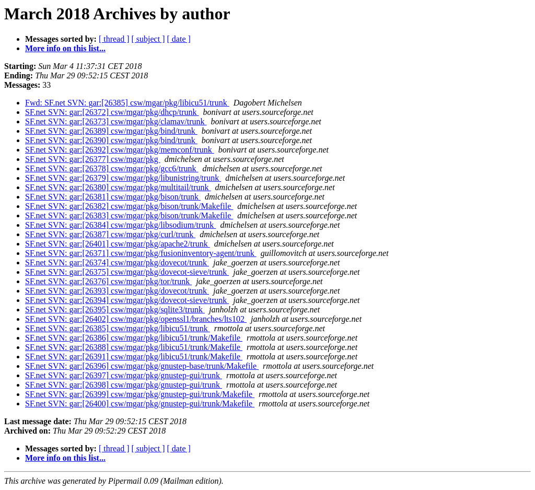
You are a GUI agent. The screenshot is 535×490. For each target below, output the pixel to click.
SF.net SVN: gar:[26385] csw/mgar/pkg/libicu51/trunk (117, 328)
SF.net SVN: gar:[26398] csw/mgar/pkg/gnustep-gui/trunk (123, 384)
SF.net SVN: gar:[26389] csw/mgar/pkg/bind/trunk (111, 130)
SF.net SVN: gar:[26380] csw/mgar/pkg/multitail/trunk (118, 187)
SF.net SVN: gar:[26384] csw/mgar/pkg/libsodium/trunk (120, 224)
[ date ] (179, 38)
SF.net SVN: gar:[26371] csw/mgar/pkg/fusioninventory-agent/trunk (141, 253)
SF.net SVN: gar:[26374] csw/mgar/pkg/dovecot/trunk (117, 262)
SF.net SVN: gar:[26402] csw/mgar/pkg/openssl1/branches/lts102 (136, 318)
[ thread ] (114, 38)
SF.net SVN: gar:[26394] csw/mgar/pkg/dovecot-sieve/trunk (127, 300)
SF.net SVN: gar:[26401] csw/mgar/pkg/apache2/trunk (117, 243)
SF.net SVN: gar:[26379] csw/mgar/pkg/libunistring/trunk (123, 177)
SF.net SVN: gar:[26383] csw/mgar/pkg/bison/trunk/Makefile (129, 215)
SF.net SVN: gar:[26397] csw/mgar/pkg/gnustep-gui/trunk (123, 375)
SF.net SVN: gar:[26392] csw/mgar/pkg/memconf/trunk (119, 149)
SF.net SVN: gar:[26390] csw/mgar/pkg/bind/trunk (111, 140)
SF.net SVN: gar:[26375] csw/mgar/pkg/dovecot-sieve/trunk (127, 271)
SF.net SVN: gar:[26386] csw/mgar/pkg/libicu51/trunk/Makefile (133, 337)
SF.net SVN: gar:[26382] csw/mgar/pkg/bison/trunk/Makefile (129, 206)
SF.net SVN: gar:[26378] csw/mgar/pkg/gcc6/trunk (112, 168)
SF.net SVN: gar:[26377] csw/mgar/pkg (92, 159)
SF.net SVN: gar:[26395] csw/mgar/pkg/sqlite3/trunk (115, 309)
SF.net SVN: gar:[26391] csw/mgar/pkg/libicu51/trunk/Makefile (133, 356)
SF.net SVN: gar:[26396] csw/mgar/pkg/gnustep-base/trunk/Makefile (142, 365)
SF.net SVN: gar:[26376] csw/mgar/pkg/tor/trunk (108, 281)
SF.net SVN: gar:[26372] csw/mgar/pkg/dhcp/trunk (112, 112)
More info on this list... (65, 48)
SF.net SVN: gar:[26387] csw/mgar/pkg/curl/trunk (110, 234)
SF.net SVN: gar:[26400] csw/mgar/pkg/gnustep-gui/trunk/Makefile (139, 403)
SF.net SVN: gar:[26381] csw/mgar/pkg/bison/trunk (113, 196)
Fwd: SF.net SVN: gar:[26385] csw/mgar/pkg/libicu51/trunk (127, 102)
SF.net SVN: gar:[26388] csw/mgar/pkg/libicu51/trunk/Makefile (133, 347)
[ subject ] (148, 38)
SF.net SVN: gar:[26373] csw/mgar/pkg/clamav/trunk (116, 121)
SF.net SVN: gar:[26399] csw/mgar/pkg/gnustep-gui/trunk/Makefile (139, 394)
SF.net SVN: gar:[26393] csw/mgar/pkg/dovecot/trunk (117, 290)
